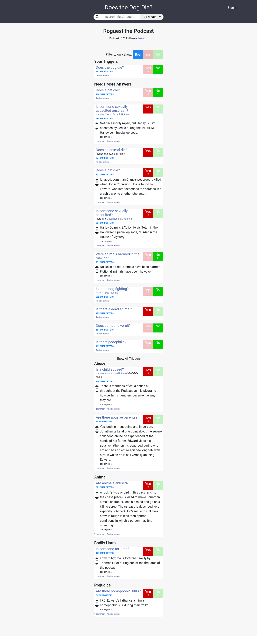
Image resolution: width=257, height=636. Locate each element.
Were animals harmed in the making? (117, 256)
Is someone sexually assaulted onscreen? (112, 108)
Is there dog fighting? (112, 289)
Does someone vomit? (113, 325)
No (158, 54)
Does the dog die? (110, 67)
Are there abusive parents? (116, 417)
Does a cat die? (108, 90)
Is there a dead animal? (114, 309)
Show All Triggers (128, 358)
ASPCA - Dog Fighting (107, 292)
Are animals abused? (112, 483)
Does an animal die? (111, 150)
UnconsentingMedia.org (119, 218)
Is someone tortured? (112, 549)
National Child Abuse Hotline (111, 373)
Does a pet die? (108, 170)
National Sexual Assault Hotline (112, 114)
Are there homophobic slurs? (118, 591)
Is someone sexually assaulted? (112, 213)
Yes (148, 54)
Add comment (102, 75)
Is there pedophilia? (111, 342)
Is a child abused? (110, 369)
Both (138, 54)
